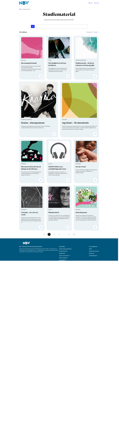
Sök (90, 3)
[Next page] (74, 234)
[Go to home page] (26, 244)
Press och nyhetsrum (64, 255)
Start (20, 9)
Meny (96, 3)
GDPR (90, 248)
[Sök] (33, 26)
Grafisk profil (62, 253)
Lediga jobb (62, 260)
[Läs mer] (40, 76)
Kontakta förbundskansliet (65, 248)
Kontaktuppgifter (63, 251)
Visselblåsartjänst (93, 255)
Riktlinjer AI (91, 253)
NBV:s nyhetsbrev (63, 257)
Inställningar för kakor (94, 251)
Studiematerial (26, 9)
